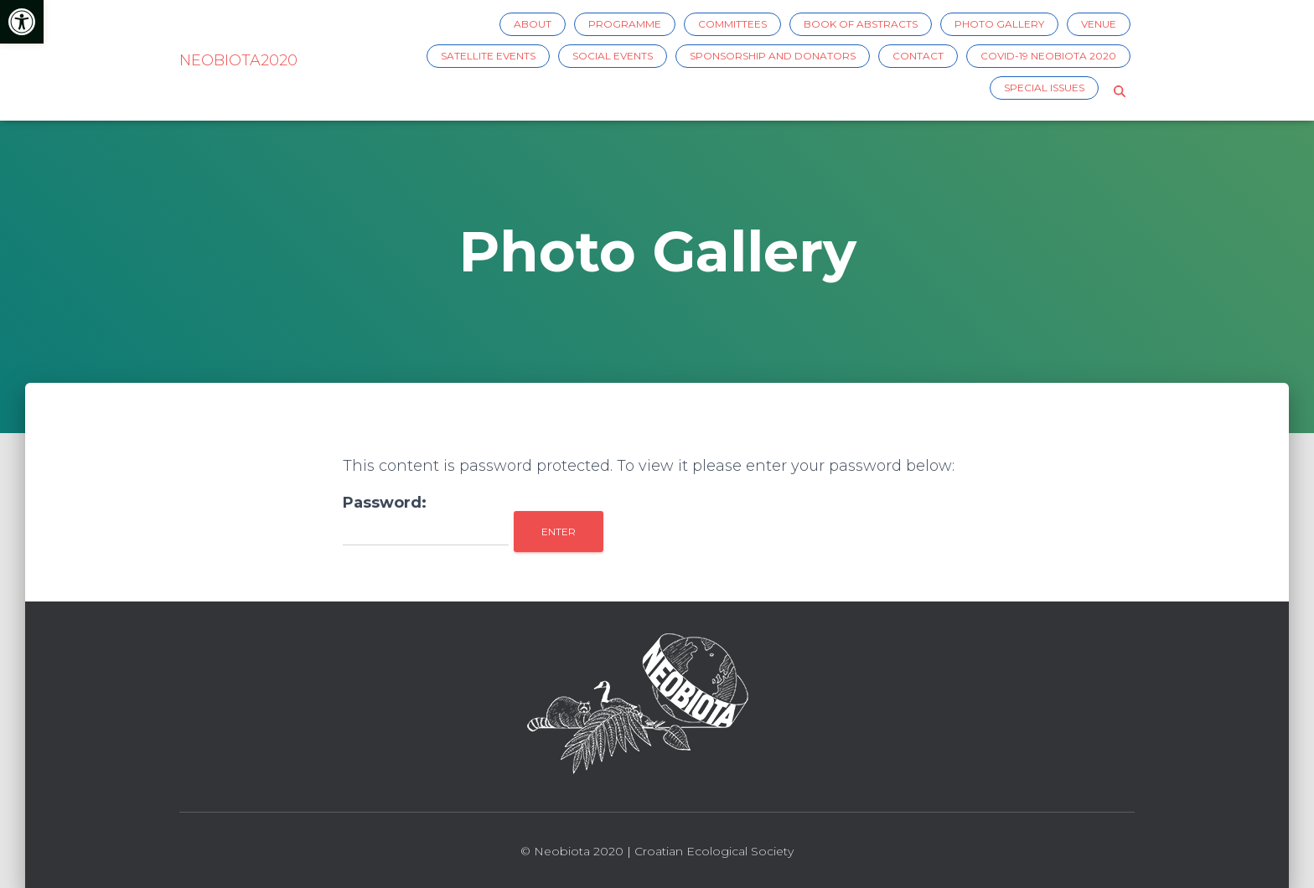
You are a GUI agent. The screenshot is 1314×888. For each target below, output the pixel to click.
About (532, 24)
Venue (1098, 24)
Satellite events (488, 55)
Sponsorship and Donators (773, 55)
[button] (22, 22)
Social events (612, 55)
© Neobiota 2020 (571, 851)
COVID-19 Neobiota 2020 (1048, 55)
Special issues (1044, 87)
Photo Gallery (999, 24)
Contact (918, 55)
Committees (732, 24)
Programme (624, 24)
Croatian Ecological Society (714, 851)
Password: (426, 519)
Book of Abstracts (861, 24)
